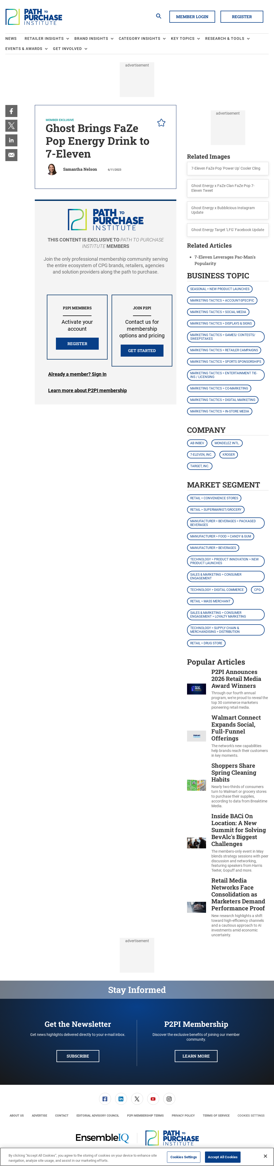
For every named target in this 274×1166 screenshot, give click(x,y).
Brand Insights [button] (91, 38)
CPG (257, 590)
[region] (137, 1157)
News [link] (11, 38)
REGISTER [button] (77, 343)
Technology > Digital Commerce (217, 590)
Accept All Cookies (223, 1157)
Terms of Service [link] (216, 1115)
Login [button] (77, 374)
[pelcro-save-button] (160, 123)
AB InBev (197, 443)
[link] (11, 111)
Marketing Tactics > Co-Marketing (219, 388)
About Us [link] (17, 1115)
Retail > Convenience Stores (214, 498)
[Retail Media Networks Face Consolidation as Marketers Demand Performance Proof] (196, 907)
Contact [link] (61, 1115)
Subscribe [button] (78, 1056)
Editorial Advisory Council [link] (98, 1115)
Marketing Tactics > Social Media (218, 312)
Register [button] (242, 16)
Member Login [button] (192, 16)
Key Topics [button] (183, 38)
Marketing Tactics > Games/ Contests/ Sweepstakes (222, 337)
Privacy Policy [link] (183, 1115)
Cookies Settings (251, 1115)
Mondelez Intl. (227, 443)
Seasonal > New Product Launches (219, 289)
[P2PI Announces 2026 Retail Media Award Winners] (196, 689)
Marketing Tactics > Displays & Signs (221, 323)
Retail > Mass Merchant (210, 601)
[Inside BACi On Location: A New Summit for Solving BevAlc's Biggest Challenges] (196, 843)
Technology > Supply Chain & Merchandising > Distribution (215, 630)
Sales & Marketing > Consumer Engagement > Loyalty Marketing (218, 614)
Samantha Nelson (80, 169)
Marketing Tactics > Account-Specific (222, 300)
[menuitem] (15, 39)
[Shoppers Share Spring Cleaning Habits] (196, 785)
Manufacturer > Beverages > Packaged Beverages (223, 523)
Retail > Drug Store (206, 643)
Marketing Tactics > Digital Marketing (222, 400)
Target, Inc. (199, 466)
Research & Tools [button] (224, 38)
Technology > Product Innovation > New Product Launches (224, 561)
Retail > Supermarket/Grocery (215, 510)
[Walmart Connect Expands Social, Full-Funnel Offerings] (196, 736)
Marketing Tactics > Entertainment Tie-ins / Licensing (223, 375)
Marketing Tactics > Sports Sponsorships (225, 362)
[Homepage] (33, 17)
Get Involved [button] (67, 48)
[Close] (265, 1156)
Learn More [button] (196, 1056)
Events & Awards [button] (23, 48)
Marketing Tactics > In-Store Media (219, 411)
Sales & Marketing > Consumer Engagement (215, 576)
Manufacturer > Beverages (213, 548)
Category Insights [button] (139, 38)
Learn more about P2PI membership (87, 390)
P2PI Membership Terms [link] (145, 1115)
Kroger (229, 455)
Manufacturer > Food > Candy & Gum (220, 536)
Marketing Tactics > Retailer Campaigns (224, 350)
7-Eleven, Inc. (201, 455)
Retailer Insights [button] (44, 38)
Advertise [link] (39, 1115)
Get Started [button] (142, 350)
